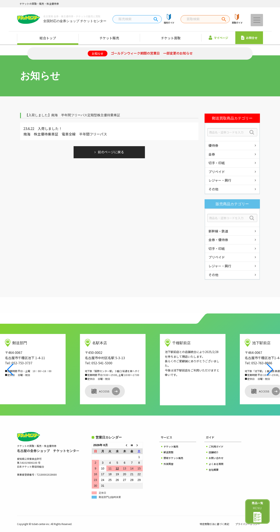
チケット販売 (109, 37)
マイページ (218, 37)
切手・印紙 (216, 162)
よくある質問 (216, 464)
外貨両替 (168, 464)
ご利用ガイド (216, 446)
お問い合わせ (216, 458)
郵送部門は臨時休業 (110, 497)
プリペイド (216, 171)
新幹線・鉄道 (218, 231)
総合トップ (48, 37)
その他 (213, 189)
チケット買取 (171, 37)
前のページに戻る (111, 151)
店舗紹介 (214, 452)
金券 (211, 154)
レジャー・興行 (219, 180)
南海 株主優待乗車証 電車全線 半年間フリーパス (65, 134)
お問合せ (249, 38)
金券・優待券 (218, 239)
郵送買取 (168, 452)
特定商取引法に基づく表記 (214, 524)
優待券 (213, 145)
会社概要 (214, 469)
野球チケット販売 (173, 458)
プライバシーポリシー (247, 524)
